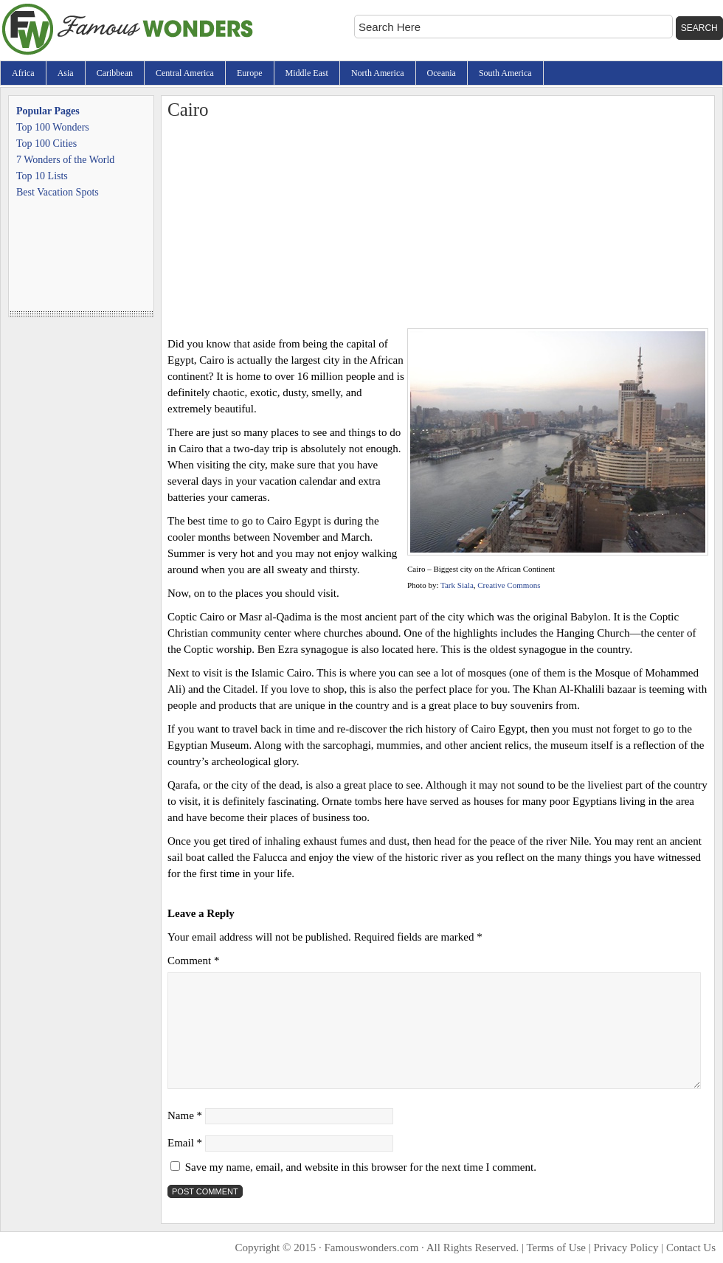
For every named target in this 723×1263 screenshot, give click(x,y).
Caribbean (115, 73)
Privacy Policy (626, 1247)
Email (184, 1143)
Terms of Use (556, 1247)
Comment (193, 960)
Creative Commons (508, 585)
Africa (23, 73)
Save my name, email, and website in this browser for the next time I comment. (360, 1167)
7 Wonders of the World (65, 159)
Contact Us (691, 1247)
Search (699, 28)
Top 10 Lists (42, 175)
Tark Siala (457, 585)
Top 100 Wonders (52, 127)
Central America (185, 73)
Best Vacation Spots (57, 192)
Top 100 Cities (46, 143)
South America (505, 73)
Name (184, 1115)
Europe (250, 73)
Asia (66, 73)
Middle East (307, 73)
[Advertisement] (437, 225)
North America (377, 73)
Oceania (441, 73)
